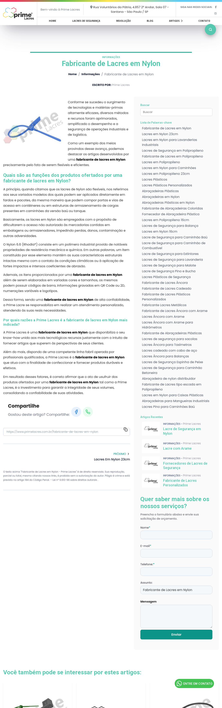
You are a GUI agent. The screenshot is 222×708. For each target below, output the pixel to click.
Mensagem (148, 602)
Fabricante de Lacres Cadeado (166, 288)
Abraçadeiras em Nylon (160, 197)
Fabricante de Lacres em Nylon (166, 128)
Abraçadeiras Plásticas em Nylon (168, 202)
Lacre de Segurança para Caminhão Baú (174, 237)
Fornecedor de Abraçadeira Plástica (170, 214)
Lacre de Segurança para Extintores (170, 254)
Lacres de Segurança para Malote (169, 265)
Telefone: (147, 564)
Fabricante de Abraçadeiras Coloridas (172, 208)
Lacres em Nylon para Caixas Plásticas (172, 395)
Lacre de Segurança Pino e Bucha (168, 271)
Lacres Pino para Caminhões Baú (168, 406)
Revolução (123, 21)
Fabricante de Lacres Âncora (165, 282)
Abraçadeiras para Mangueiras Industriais (175, 401)
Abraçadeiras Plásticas (160, 191)
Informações (90, 74)
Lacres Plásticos (154, 179)
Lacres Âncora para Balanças (165, 356)
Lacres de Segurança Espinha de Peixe (172, 362)
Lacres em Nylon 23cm (160, 134)
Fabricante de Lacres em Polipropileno (172, 156)
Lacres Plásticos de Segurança (166, 277)
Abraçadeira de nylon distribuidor (168, 378)
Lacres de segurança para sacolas (169, 339)
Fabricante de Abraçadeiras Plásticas (172, 333)
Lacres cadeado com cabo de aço (169, 350)
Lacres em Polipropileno (161, 162)
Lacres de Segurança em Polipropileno (172, 150)
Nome (145, 528)
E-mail (145, 546)
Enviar (176, 634)
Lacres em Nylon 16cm (159, 231)
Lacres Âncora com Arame (163, 316)
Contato (204, 21)
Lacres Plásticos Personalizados (167, 185)
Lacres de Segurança (86, 21)
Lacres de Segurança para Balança (170, 225)
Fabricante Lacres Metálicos (164, 305)
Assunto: (146, 583)
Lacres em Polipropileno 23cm (166, 173)
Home (52, 21)
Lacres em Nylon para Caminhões (169, 168)
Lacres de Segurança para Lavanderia (172, 259)
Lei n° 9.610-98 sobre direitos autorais (75, 480)
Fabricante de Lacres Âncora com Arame (174, 311)
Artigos (175, 21)
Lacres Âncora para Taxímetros (167, 344)
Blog (150, 21)
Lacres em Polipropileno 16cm (165, 220)
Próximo (121, 454)
